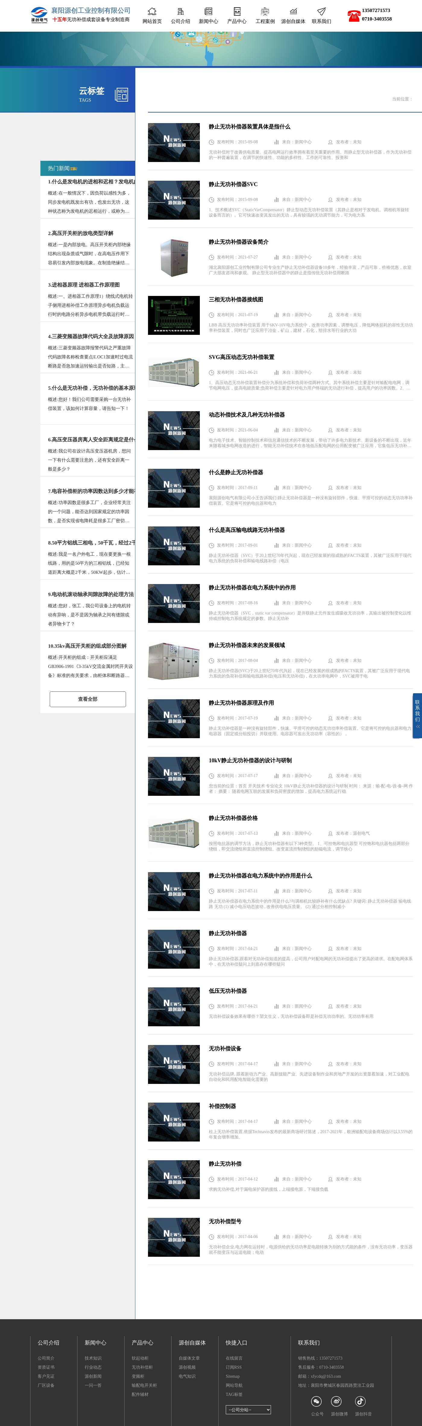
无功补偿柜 (142, 1367)
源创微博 (339, 1406)
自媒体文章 (189, 1358)
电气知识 (187, 1376)
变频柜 (138, 1376)
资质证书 (46, 1367)
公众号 (317, 1406)
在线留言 (234, 1358)
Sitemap (233, 1376)
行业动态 (93, 1367)
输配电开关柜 (144, 1385)
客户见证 (46, 1376)
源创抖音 (363, 1406)
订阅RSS (234, 1367)
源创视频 (187, 1367)
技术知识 (93, 1358)
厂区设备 (46, 1385)
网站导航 (234, 1385)
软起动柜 (140, 1358)
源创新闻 (93, 1376)
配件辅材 (140, 1394)
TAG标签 (234, 1394)
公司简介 (46, 1358)
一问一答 (93, 1385)
